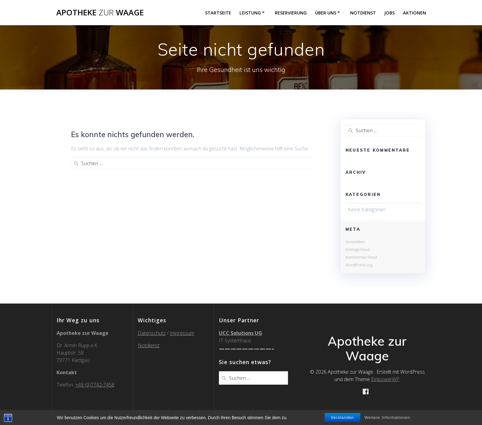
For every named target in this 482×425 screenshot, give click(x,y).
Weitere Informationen (387, 417)
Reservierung (291, 13)
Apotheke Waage (100, 13)
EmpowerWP (385, 379)
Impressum (182, 333)
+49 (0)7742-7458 (94, 384)
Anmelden (355, 241)
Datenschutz (152, 333)
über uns (325, 13)
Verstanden (342, 417)
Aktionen (414, 13)
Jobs (389, 13)
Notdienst (363, 13)
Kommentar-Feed (361, 257)
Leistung (250, 13)
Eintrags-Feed (358, 249)
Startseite (218, 13)
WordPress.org (359, 265)
